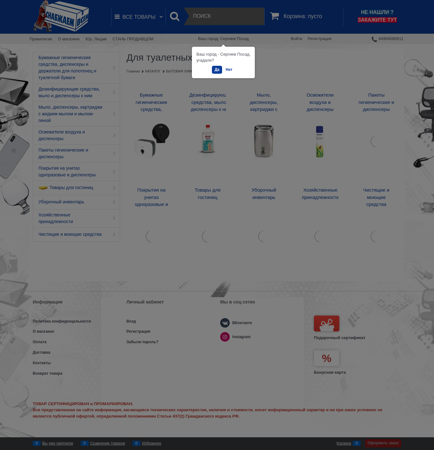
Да (216, 69)
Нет (229, 69)
